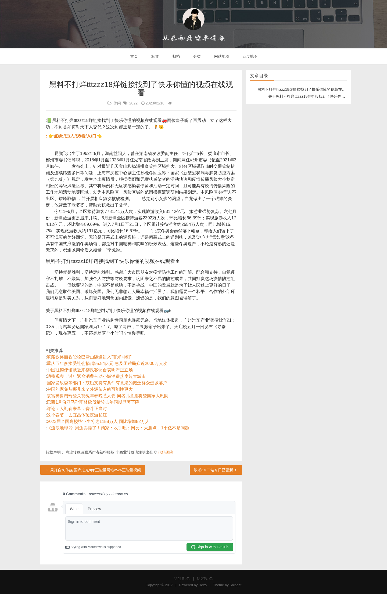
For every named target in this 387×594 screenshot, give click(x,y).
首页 (134, 56)
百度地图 (250, 56)
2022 (133, 103)
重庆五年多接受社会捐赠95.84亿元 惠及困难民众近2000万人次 (107, 363)
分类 (196, 56)
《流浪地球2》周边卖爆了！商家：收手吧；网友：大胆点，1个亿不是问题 (118, 428)
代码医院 (165, 452)
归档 (175, 56)
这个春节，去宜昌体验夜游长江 (77, 415)
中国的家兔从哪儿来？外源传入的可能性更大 (90, 389)
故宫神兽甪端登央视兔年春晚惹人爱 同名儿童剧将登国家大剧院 (107, 395)
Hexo (203, 585)
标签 (154, 56)
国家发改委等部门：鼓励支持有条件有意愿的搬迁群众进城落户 (107, 383)
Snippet (235, 585)
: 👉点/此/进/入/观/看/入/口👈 (74, 136)
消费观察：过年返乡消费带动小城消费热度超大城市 (96, 376)
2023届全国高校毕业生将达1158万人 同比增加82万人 (98, 421)
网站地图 (221, 56)
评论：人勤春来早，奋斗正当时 (77, 408)
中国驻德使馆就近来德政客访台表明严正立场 (90, 370)
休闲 (117, 103)
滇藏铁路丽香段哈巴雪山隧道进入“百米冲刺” (89, 357)
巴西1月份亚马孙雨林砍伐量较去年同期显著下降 (93, 402)
